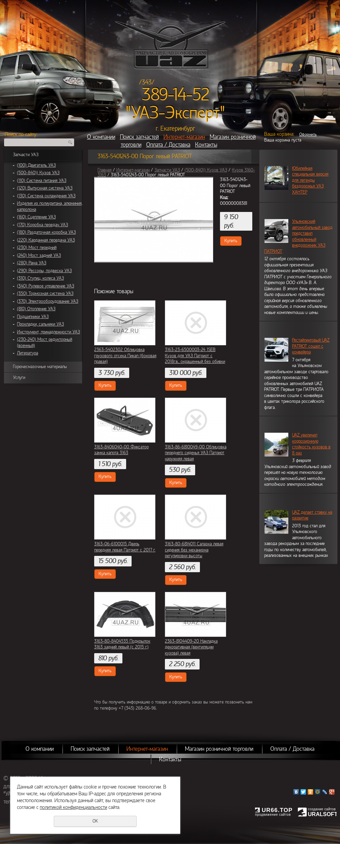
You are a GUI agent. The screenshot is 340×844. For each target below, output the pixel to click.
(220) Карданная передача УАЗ (46, 240)
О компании (101, 136)
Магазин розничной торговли (219, 748)
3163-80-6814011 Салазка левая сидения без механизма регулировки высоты (194, 550)
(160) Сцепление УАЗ (36, 217)
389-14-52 (175, 94)
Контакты (206, 144)
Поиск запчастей (139, 136)
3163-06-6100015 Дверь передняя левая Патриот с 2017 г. (124, 547)
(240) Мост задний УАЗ (39, 255)
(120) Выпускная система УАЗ (44, 188)
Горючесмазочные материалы (40, 366)
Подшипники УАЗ (33, 316)
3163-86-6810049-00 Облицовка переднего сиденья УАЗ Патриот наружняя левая (195, 453)
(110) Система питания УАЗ (41, 180)
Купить (230, 241)
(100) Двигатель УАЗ (36, 165)
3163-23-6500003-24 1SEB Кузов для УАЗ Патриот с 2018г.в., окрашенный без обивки (195, 355)
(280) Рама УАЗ (31, 263)
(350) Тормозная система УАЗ (45, 293)
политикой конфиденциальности (73, 807)
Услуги (19, 377)
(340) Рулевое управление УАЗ (45, 286)
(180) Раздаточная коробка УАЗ (46, 232)
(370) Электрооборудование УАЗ (47, 301)
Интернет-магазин (184, 136)
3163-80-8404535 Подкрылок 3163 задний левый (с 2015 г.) (122, 644)
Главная (105, 170)
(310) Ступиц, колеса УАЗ (40, 278)
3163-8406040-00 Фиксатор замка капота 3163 (121, 450)
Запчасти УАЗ (25, 155)
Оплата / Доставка (168, 144)
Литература (27, 353)
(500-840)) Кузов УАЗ (38, 173)
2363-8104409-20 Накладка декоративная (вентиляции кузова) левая (191, 647)
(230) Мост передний (36, 247)
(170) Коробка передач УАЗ (42, 225)
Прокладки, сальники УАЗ (40, 324)
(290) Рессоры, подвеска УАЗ (44, 271)
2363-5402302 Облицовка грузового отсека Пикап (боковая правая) (125, 355)
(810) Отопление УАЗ (36, 309)
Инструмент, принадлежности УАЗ (48, 332)
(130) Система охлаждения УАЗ (46, 196)
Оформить (308, 134)
